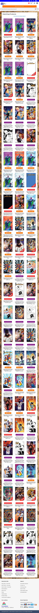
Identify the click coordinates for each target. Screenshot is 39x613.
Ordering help (23, 587)
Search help (22, 588)
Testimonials (4, 593)
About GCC (4, 590)
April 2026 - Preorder (6, 585)
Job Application (23, 592)
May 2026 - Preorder (6, 583)
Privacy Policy (4, 595)
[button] (35, 3)
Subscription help (24, 590)
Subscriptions (4, 588)
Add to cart (19, 34)
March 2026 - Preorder (6, 587)
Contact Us (22, 585)
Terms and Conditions (6, 597)
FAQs (3, 592)
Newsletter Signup (24, 583)
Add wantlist (8, 34)
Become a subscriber (19, 6)
